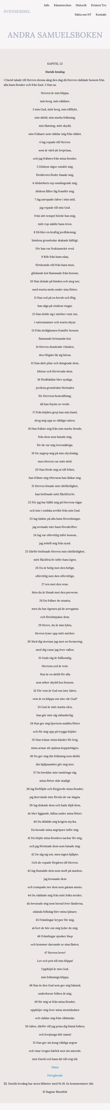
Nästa (55, 1067)
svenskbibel (17, 11)
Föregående (55, 1075)
